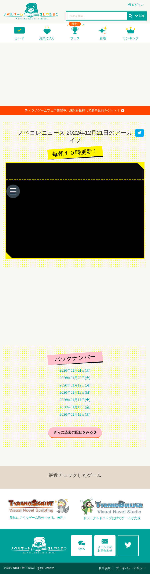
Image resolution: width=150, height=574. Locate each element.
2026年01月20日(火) (75, 378)
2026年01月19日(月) (75, 385)
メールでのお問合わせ (105, 544)
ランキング (131, 38)
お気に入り (47, 38)
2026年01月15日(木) (75, 414)
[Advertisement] (75, 74)
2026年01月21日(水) (75, 370)
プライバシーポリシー (131, 568)
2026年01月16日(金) (75, 407)
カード (19, 38)
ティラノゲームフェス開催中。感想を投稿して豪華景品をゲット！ (74, 110)
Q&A (81, 545)
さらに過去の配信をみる (73, 432)
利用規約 (104, 568)
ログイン (138, 4)
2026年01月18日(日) (75, 392)
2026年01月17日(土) (75, 400)
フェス (75, 38)
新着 (103, 38)
